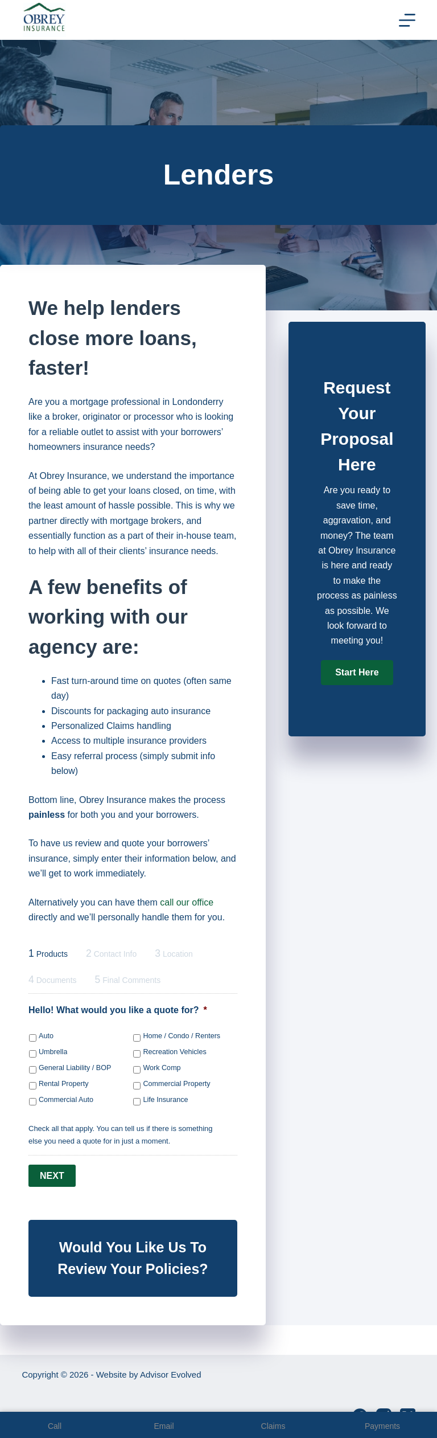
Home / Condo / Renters (181, 1036)
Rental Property (64, 1084)
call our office (186, 902)
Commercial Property (176, 1084)
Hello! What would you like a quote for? (117, 1010)
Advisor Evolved (170, 1374)
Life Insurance (165, 1100)
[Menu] (407, 20)
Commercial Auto (66, 1100)
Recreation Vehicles (174, 1052)
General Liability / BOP (75, 1068)
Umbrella (53, 1052)
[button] (357, 672)
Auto (46, 1036)
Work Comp (161, 1068)
